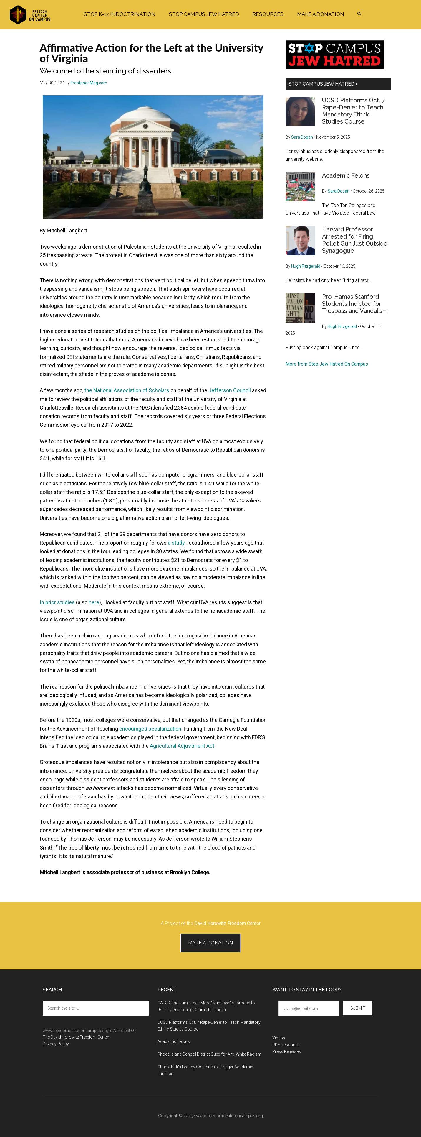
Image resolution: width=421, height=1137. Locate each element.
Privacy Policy (56, 1043)
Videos (278, 1038)
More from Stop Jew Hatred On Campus (327, 364)
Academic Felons (346, 175)
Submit (357, 1008)
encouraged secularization (150, 729)
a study (176, 543)
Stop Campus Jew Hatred (323, 84)
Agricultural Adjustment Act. (183, 746)
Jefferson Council (229, 390)
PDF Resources (286, 1044)
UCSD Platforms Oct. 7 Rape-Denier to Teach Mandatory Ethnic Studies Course (353, 111)
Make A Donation (210, 943)
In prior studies (57, 602)
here (94, 602)
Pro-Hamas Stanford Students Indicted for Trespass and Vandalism (355, 303)
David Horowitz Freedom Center (227, 923)
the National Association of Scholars (126, 390)
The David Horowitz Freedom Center (76, 1037)
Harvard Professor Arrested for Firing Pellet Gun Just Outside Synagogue (354, 240)
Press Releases (286, 1051)
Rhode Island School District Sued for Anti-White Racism (209, 1054)
